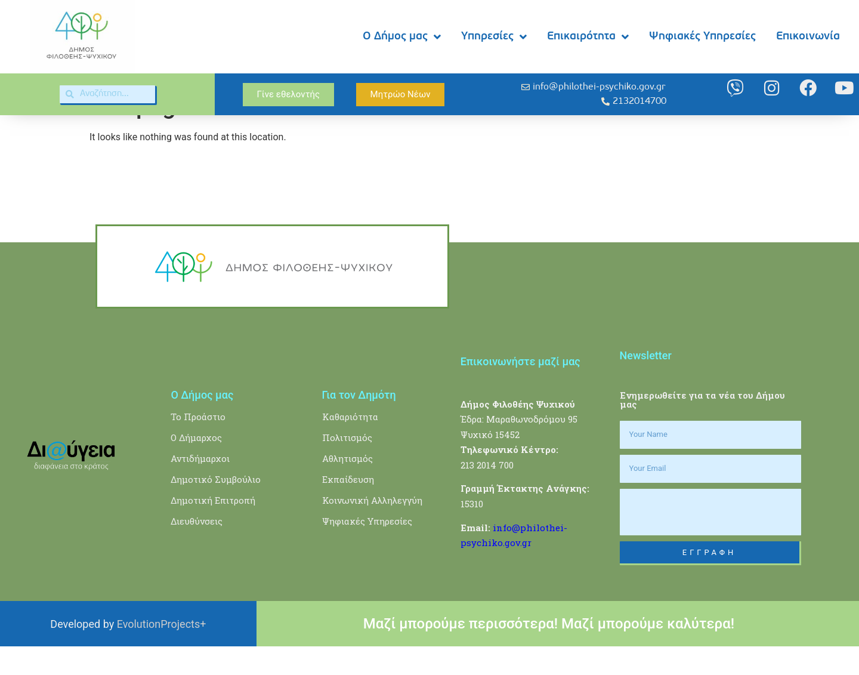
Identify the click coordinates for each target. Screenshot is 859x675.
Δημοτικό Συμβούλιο (216, 507)
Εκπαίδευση (348, 507)
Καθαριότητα (350, 445)
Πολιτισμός (347, 465)
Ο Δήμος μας (402, 36)
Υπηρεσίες (494, 36)
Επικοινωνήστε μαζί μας (520, 389)
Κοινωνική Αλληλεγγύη (372, 528)
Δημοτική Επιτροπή (213, 528)
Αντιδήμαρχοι (200, 486)
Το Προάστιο (198, 445)
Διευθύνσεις (197, 549)
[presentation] (710, 540)
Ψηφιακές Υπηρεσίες (702, 36)
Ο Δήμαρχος (196, 465)
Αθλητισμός (347, 486)
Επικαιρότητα (588, 36)
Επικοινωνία (808, 36)
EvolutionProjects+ (161, 652)
